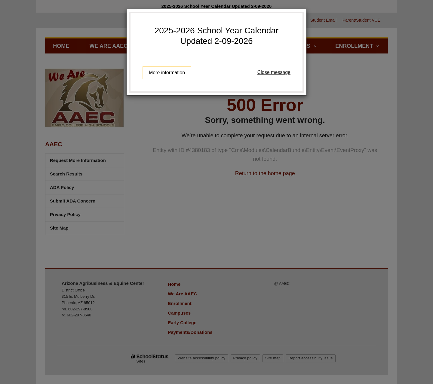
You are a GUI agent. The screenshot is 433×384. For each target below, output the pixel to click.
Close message (273, 72)
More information (167, 72)
